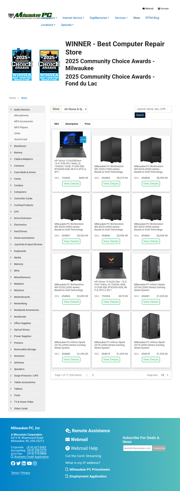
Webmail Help (81, 448)
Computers (48, 18)
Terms (15, 472)
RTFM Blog (152, 18)
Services (120, 18)
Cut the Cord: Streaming (83, 456)
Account (163, 8)
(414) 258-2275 (36, 450)
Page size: (152, 375)
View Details (71, 183)
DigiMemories (98, 18)
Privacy (25, 472)
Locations (47, 25)
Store (136, 18)
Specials (66, 25)
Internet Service (72, 18)
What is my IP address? (82, 463)
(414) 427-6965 (36, 447)
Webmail (148, 8)
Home (12, 98)
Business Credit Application (30, 456)
